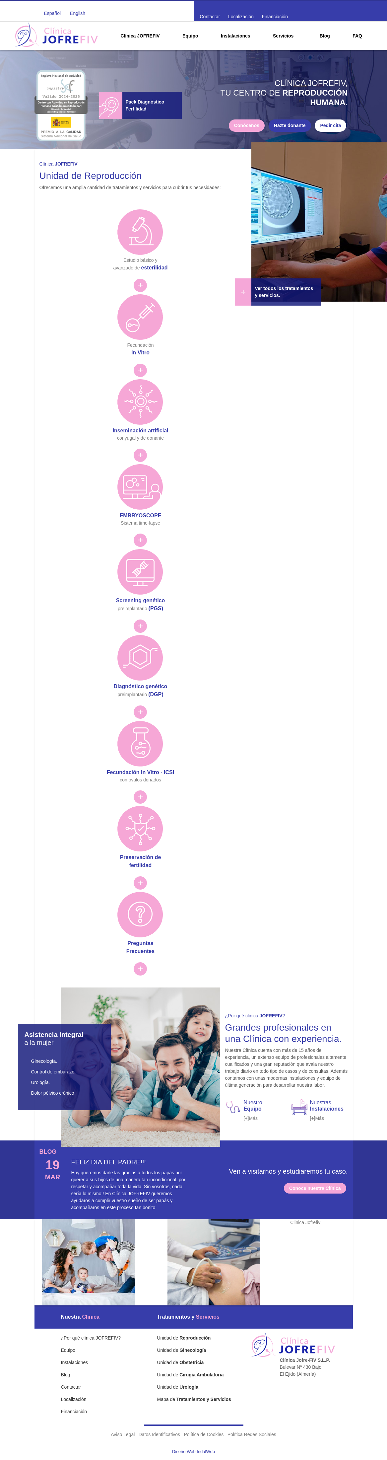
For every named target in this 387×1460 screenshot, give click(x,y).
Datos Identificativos (159, 1434)
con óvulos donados (140, 770)
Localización (241, 16)
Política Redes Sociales (251, 1434)
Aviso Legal (123, 1434)
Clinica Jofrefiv (305, 1222)
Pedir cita (330, 125)
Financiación (275, 16)
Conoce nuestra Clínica (315, 1188)
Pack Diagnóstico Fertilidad (145, 105)
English (77, 13)
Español (52, 13)
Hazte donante (290, 125)
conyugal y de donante (140, 428)
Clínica (58, 164)
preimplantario (140, 598)
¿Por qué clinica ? (255, 1015)
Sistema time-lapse (140, 513)
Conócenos (246, 125)
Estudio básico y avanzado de (140, 258)
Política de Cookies (204, 1434)
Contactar (210, 16)
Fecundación (140, 343)
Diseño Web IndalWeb (193, 1451)
